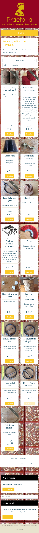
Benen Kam (10, 156)
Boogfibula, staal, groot (9, 199)
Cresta (29, 241)
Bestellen (10, 134)
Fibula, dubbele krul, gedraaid (29, 340)
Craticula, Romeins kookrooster (10, 243)
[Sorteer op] (19, 60)
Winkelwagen (8, 489)
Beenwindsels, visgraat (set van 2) (29, 90)
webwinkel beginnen (25, 525)
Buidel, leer (29, 198)
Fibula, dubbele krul (9, 340)
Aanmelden (7, 517)
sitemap (16, 525)
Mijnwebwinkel (19, 529)
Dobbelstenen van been (9, 295)
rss (19, 525)
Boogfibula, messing (29, 157)
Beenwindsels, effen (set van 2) (10, 88)
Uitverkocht (29, 403)
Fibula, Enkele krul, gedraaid (29, 384)
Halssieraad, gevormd (10, 426)
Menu (19, 33)
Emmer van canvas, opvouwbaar (29, 296)
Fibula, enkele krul (10, 384)
